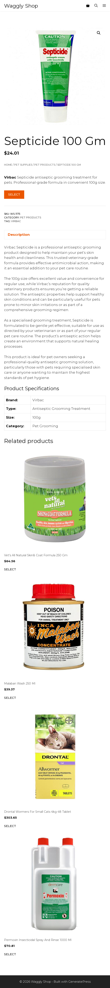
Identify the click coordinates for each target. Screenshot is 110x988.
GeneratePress (79, 982)
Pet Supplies (23, 164)
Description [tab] (19, 235)
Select (14, 194)
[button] (98, 33)
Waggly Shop (21, 6)
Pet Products (44, 164)
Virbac (16, 221)
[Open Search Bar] (96, 5)
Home (8, 164)
